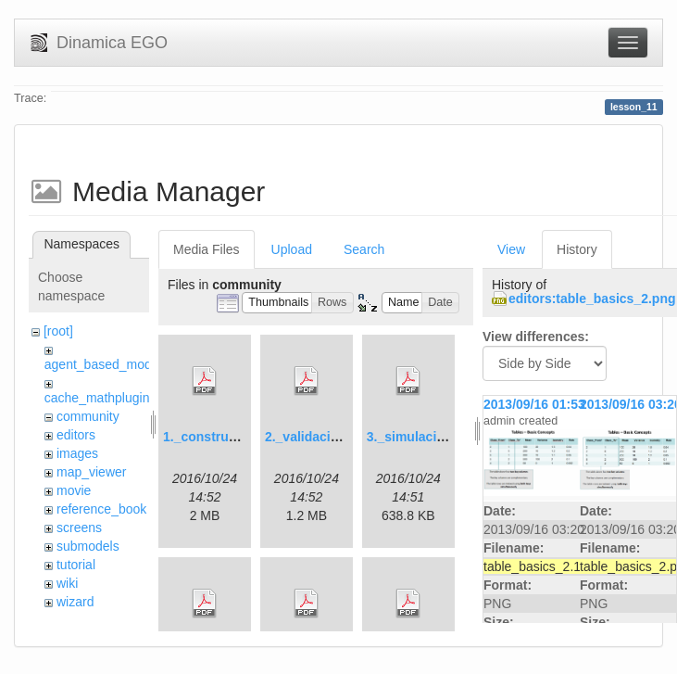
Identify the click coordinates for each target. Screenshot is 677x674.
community (87, 416)
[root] (58, 331)
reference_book (101, 509)
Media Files (206, 249)
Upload (291, 249)
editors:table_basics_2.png (592, 298)
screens (79, 527)
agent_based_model (103, 364)
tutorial (75, 564)
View (511, 249)
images (77, 453)
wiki (67, 583)
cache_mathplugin (97, 397)
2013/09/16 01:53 (534, 404)
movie (73, 490)
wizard (75, 601)
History (577, 249)
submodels (87, 546)
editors (75, 434)
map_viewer (91, 471)
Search (364, 249)
